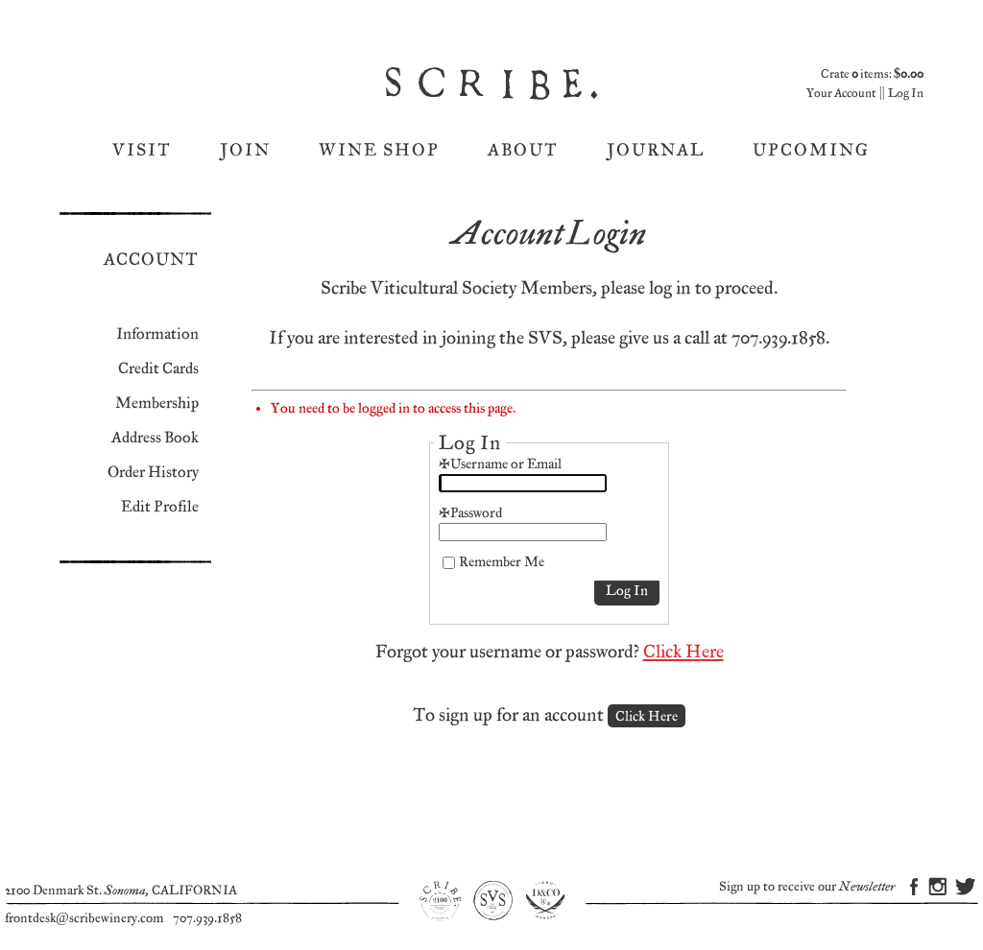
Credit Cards (158, 369)
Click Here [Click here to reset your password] (683, 652)
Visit (142, 150)
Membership (157, 403)
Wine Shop (379, 150)
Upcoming (811, 150)
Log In (905, 93)
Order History (153, 472)
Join (245, 150)
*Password (470, 513)
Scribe (493, 83)
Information (157, 334)
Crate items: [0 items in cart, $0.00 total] (872, 74)
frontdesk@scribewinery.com (84, 918)
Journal (656, 150)
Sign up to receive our (807, 887)
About (523, 150)
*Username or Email (500, 464)
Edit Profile (160, 507)
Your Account (840, 93)
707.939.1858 (207, 918)
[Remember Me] (449, 563)
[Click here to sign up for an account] (646, 715)
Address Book (155, 438)
